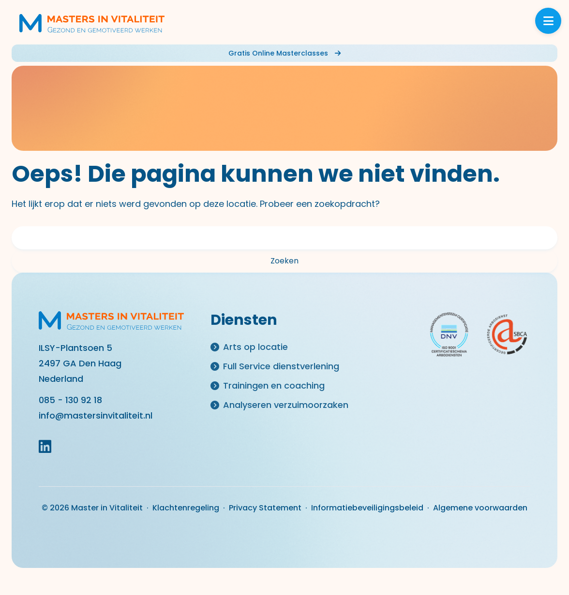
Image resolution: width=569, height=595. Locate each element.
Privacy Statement (265, 507)
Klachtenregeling (185, 507)
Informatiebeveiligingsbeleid (367, 507)
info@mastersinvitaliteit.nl (95, 415)
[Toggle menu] (548, 21)
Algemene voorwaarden (480, 507)
